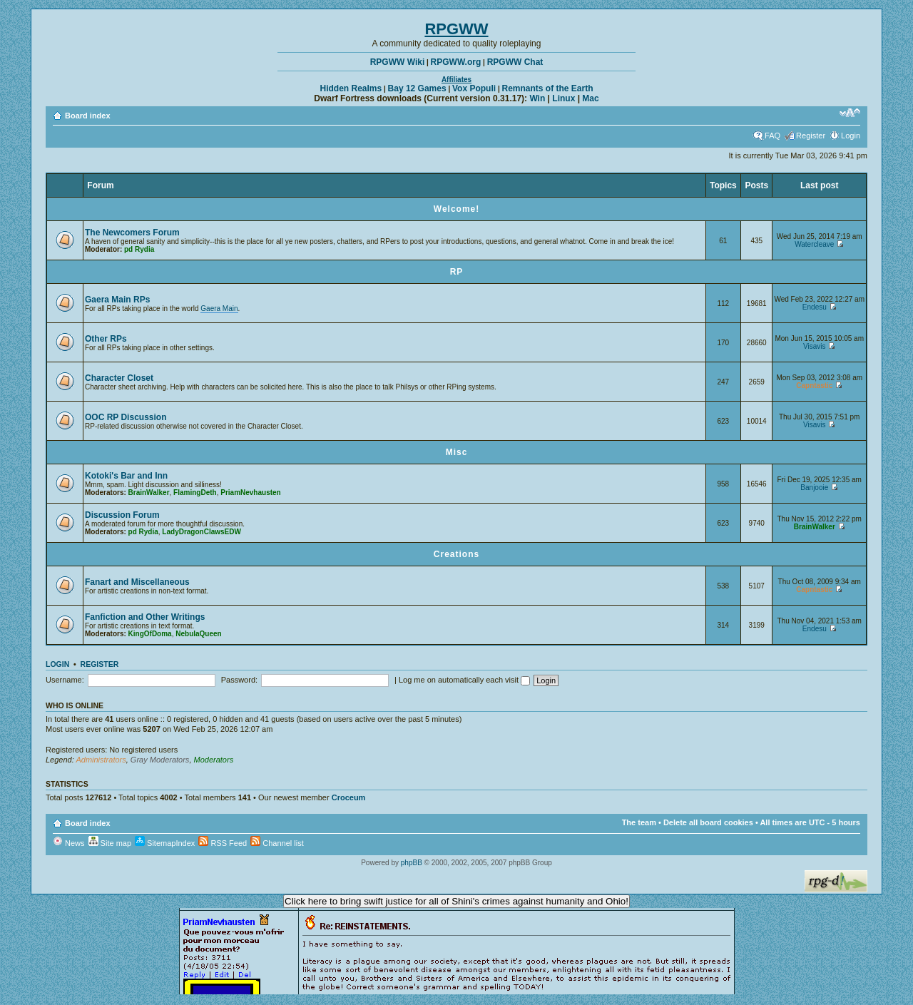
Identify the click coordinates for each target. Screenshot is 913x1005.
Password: (239, 679)
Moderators (214, 759)
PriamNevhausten (250, 492)
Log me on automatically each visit (464, 679)
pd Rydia (139, 249)
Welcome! (456, 209)
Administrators (101, 759)
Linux (563, 98)
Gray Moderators (160, 759)
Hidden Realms (351, 88)
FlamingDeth (195, 492)
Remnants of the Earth (547, 88)
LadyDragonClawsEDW (201, 532)
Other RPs (106, 339)
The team (639, 822)
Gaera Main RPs (117, 300)
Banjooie (814, 487)
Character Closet (119, 378)
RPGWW (456, 29)
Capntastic (814, 385)
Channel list (277, 843)
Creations (456, 554)
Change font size (850, 112)
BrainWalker (149, 492)
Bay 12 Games (417, 88)
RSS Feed (222, 843)
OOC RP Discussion (125, 417)
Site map (109, 843)
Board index (88, 115)
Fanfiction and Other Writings (145, 617)
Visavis (814, 346)
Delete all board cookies (708, 822)
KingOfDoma (150, 634)
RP (457, 272)
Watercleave (814, 244)
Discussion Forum (122, 515)
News (69, 843)
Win (537, 98)
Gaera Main (219, 308)
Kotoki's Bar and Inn (126, 476)
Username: (65, 679)
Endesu (814, 307)
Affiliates (456, 79)
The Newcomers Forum (132, 233)
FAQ (772, 135)
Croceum (349, 797)
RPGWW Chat (515, 62)
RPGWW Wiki (397, 62)
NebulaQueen (198, 634)
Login (850, 135)
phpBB (411, 863)
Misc (457, 452)
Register (810, 135)
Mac (590, 98)
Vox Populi (474, 88)
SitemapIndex (165, 843)
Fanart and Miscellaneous (137, 582)
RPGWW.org (456, 62)
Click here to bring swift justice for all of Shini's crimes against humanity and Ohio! (456, 901)
